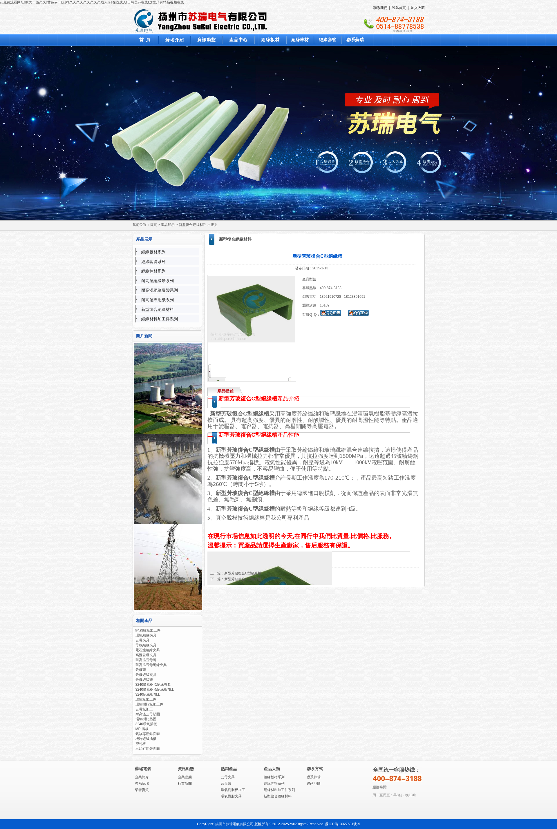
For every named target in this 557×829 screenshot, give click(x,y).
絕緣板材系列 (153, 252)
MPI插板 (142, 729)
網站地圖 (314, 783)
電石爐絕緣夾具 (147, 650)
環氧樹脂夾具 (231, 796)
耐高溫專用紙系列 (157, 300)
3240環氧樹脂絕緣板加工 (155, 689)
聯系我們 (380, 8)
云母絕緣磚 (144, 680)
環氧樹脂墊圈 (145, 719)
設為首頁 (399, 8)
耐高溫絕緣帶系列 (157, 280)
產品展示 (168, 225)
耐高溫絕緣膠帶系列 (159, 290)
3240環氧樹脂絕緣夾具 (153, 685)
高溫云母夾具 (145, 655)
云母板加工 (144, 709)
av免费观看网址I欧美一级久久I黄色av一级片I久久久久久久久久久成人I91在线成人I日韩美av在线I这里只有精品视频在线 (92, 2)
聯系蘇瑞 (142, 783)
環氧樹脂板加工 (233, 790)
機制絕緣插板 (145, 739)
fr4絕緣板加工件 (147, 630)
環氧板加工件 (145, 699)
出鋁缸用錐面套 (147, 749)
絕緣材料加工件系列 (159, 319)
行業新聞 (185, 783)
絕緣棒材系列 (153, 271)
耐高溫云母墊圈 (147, 714)
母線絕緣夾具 (145, 645)
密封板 (140, 744)
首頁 (153, 225)
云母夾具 (142, 640)
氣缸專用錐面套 (147, 734)
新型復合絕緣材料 (193, 225)
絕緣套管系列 (153, 261)
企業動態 (185, 777)
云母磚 (140, 670)
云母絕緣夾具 (145, 675)
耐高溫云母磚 (145, 660)
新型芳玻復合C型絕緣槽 (243, 573)
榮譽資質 (142, 790)
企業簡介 (142, 777)
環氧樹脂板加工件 (149, 704)
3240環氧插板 (146, 724)
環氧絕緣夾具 (145, 635)
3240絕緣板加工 (148, 694)
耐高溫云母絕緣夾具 (151, 665)
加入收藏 (418, 8)
